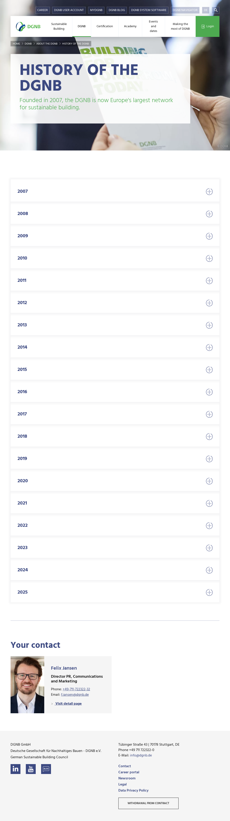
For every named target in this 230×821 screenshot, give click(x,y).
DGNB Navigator (185, 10)
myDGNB (96, 10)
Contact (124, 766)
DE (206, 10)
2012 (115, 303)
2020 (115, 481)
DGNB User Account (69, 10)
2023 (115, 548)
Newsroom (126, 778)
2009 (115, 236)
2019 (115, 459)
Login (207, 26)
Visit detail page (68, 704)
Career (42, 10)
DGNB (82, 26)
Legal (122, 784)
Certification (105, 26)
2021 (115, 503)
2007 (115, 191)
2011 (115, 281)
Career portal (128, 772)
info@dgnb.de (141, 755)
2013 (115, 325)
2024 (115, 570)
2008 (115, 214)
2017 (115, 414)
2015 (115, 370)
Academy (130, 26)
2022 (115, 525)
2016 (115, 392)
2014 (115, 347)
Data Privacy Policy (133, 791)
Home (17, 44)
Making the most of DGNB (180, 26)
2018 (115, 436)
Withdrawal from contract (148, 803)
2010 (115, 258)
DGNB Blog (117, 10)
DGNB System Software (148, 10)
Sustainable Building (59, 26)
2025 (115, 592)
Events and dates (153, 26)
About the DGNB (47, 44)
